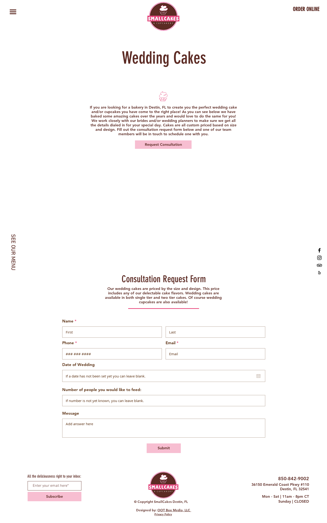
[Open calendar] (258, 376)
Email (170, 343)
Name (67, 321)
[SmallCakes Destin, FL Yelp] (319, 273)
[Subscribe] (54, 496)
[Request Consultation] (163, 144)
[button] (12, 11)
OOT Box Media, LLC (174, 510)
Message (70, 413)
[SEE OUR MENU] (13, 252)
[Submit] (164, 448)
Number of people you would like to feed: (101, 390)
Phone (68, 343)
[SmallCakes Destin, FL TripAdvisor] (319, 265)
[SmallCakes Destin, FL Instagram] (319, 258)
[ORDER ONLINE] (306, 9)
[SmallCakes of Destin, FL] (319, 250)
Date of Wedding (78, 365)
